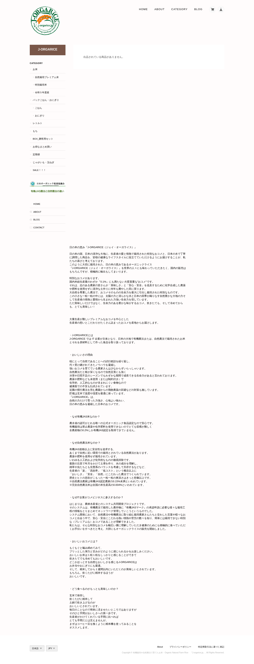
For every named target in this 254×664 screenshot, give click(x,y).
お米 (35, 69)
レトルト (37, 123)
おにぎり (39, 115)
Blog (198, 9)
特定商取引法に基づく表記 (211, 647)
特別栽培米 (41, 84)
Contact (38, 227)
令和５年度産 (42, 92)
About (159, 9)
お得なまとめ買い (42, 146)
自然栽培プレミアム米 (47, 77)
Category (179, 9)
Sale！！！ (39, 170)
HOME (36, 204)
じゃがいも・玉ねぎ (43, 162)
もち (35, 131)
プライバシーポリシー (180, 647)
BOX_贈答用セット (43, 138)
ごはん (38, 108)
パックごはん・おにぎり (46, 100)
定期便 (36, 154)
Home (143, 9)
